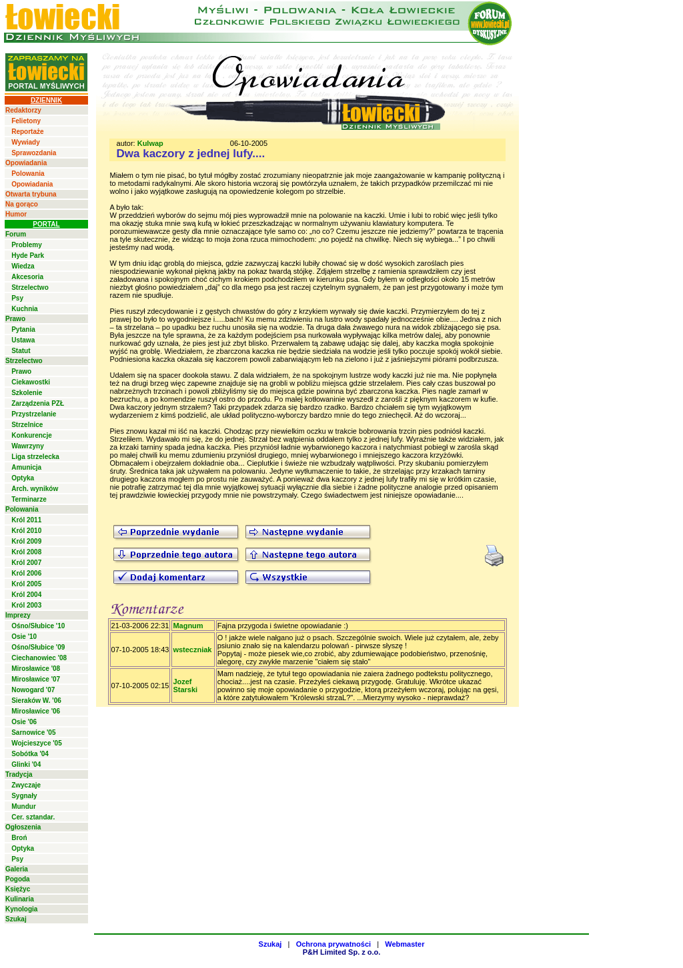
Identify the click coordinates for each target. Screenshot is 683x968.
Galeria (16, 869)
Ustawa (23, 340)
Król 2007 (26, 562)
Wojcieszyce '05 (36, 743)
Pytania (23, 329)
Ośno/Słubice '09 (38, 647)
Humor (16, 214)
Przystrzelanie (33, 414)
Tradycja (19, 774)
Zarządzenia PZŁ (37, 403)
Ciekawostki (30, 382)
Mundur (23, 806)
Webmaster (404, 944)
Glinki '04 (26, 764)
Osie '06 (24, 722)
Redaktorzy (23, 110)
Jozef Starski (185, 686)
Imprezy (18, 615)
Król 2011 (26, 520)
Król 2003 (26, 605)
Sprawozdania (33, 153)
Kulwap (150, 143)
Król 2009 (26, 541)
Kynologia (21, 909)
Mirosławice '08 (35, 668)
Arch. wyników (34, 488)
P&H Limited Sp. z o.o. (342, 952)
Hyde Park (27, 255)
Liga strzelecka (35, 456)
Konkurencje (31, 435)
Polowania (27, 173)
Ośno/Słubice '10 (38, 626)
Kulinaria (19, 899)
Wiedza (22, 266)
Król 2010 (26, 530)
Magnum (188, 626)
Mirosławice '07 (35, 679)
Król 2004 (26, 594)
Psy (17, 298)
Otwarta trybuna (31, 194)
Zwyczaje (26, 785)
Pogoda (17, 879)
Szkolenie (26, 392)
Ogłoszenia (23, 827)
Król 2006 (26, 573)
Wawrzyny (27, 446)
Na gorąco (21, 204)
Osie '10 (24, 636)
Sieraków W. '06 (36, 700)
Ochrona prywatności (333, 944)
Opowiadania (26, 163)
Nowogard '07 (33, 690)
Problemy (26, 244)
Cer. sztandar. (33, 817)
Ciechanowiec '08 (39, 658)
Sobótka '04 (30, 753)
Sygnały (24, 795)
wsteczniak (192, 650)
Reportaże (27, 131)
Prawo (15, 318)
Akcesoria (27, 276)
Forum (15, 234)
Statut (20, 350)
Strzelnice (27, 424)
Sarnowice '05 (33, 732)
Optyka (22, 478)
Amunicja (26, 467)
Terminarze (29, 499)
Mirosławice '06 (35, 711)
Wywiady (25, 142)
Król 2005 (26, 584)
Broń (19, 837)
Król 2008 (26, 552)
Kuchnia (24, 308)
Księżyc (17, 889)
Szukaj (16, 919)
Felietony (26, 121)
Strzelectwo (30, 287)
